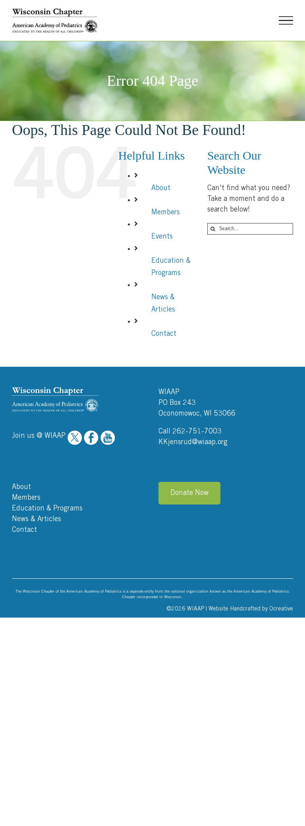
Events (162, 236)
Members (165, 212)
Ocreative (281, 609)
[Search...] (250, 229)
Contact (163, 333)
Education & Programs (47, 508)
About (160, 188)
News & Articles (36, 519)
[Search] (213, 229)
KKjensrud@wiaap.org (193, 442)
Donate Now (189, 493)
